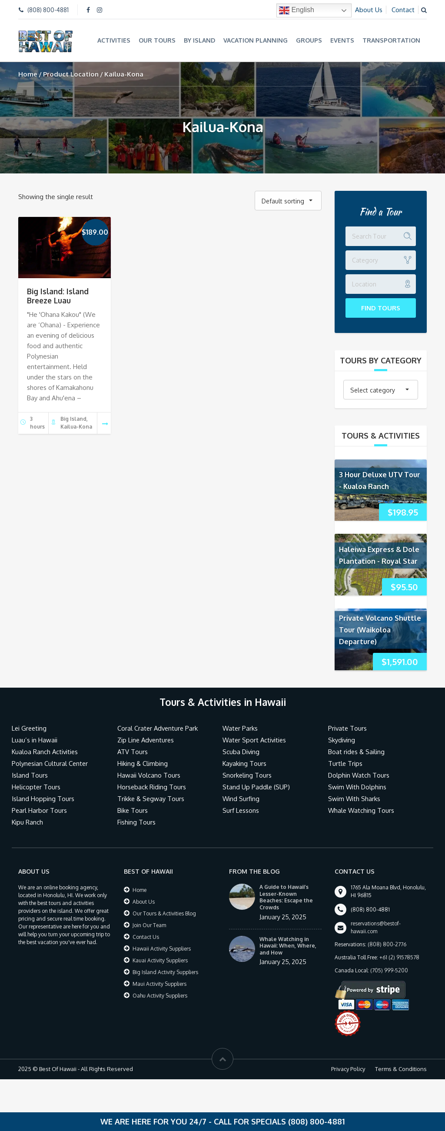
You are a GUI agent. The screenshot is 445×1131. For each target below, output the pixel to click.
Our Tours (157, 40)
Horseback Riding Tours (151, 786)
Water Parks (240, 728)
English (296, 10)
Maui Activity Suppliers (159, 983)
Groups (309, 40)
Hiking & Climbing (142, 763)
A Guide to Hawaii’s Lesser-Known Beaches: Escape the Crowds (286, 896)
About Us (368, 10)
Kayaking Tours (244, 763)
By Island (199, 40)
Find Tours (380, 307)
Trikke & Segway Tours (151, 798)
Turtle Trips (345, 763)
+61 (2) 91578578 (399, 957)
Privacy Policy (348, 1068)
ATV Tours (132, 751)
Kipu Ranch (27, 822)
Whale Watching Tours (361, 810)
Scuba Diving (241, 751)
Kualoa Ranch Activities (46, 751)
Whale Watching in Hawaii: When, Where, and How (287, 945)
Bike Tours (132, 810)
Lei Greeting (30, 728)
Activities (113, 40)
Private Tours (348, 728)
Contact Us (146, 936)
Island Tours (30, 775)
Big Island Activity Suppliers (165, 971)
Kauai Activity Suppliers (160, 960)
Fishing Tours (136, 822)
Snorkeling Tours (247, 775)
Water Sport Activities (255, 739)
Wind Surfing (241, 798)
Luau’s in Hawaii (34, 739)
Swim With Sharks (354, 798)
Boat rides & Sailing (356, 751)
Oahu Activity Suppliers (160, 995)
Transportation (391, 40)
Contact (403, 10)
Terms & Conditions (401, 1068)
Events (342, 40)
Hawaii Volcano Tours (148, 775)
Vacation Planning (255, 40)
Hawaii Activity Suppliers (162, 948)
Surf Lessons (240, 810)
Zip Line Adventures (146, 739)
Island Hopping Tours (43, 798)
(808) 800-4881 (48, 9)
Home (27, 73)
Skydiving (341, 739)
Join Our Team (149, 924)
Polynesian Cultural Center (50, 763)
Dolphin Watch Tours (359, 775)
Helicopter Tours (36, 786)
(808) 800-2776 (387, 944)
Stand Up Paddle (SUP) (256, 786)
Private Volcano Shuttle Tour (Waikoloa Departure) (380, 629)
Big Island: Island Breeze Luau (58, 295)
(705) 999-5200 (389, 970)
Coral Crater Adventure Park (158, 728)
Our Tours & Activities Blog (164, 913)
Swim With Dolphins (357, 786)
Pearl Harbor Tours (39, 810)
